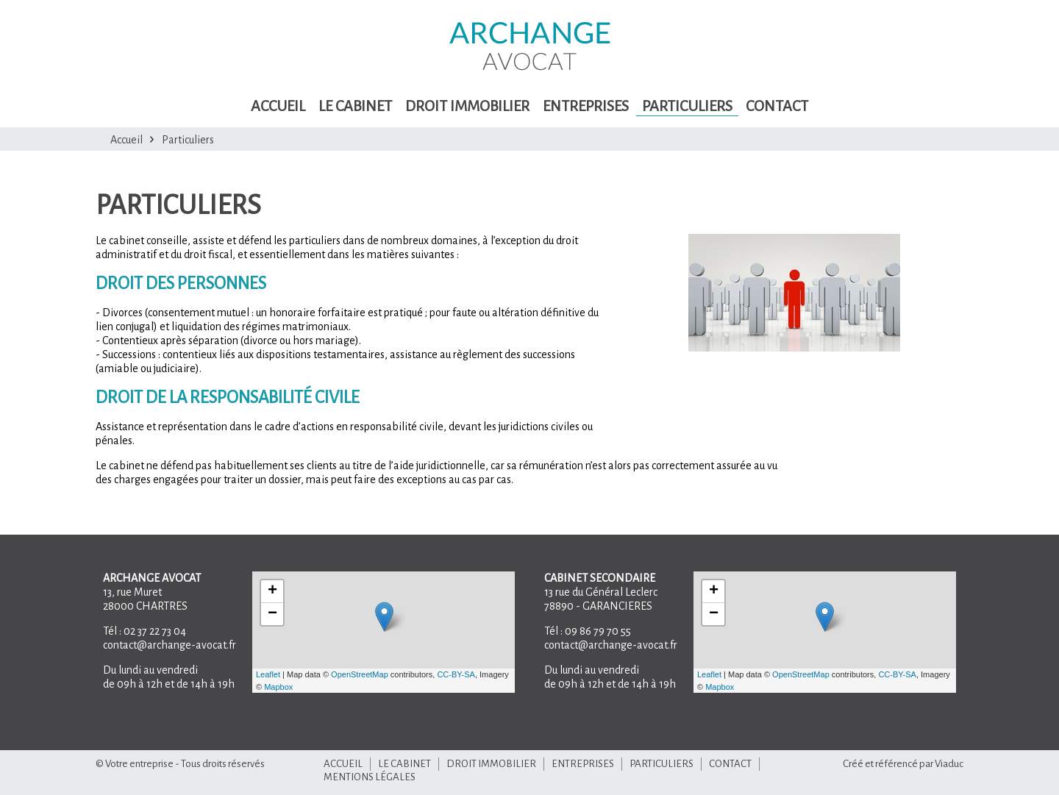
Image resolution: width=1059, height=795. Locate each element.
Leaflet (268, 674)
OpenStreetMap (359, 674)
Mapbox (278, 686)
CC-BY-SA (456, 674)
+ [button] (272, 591)
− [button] (272, 614)
